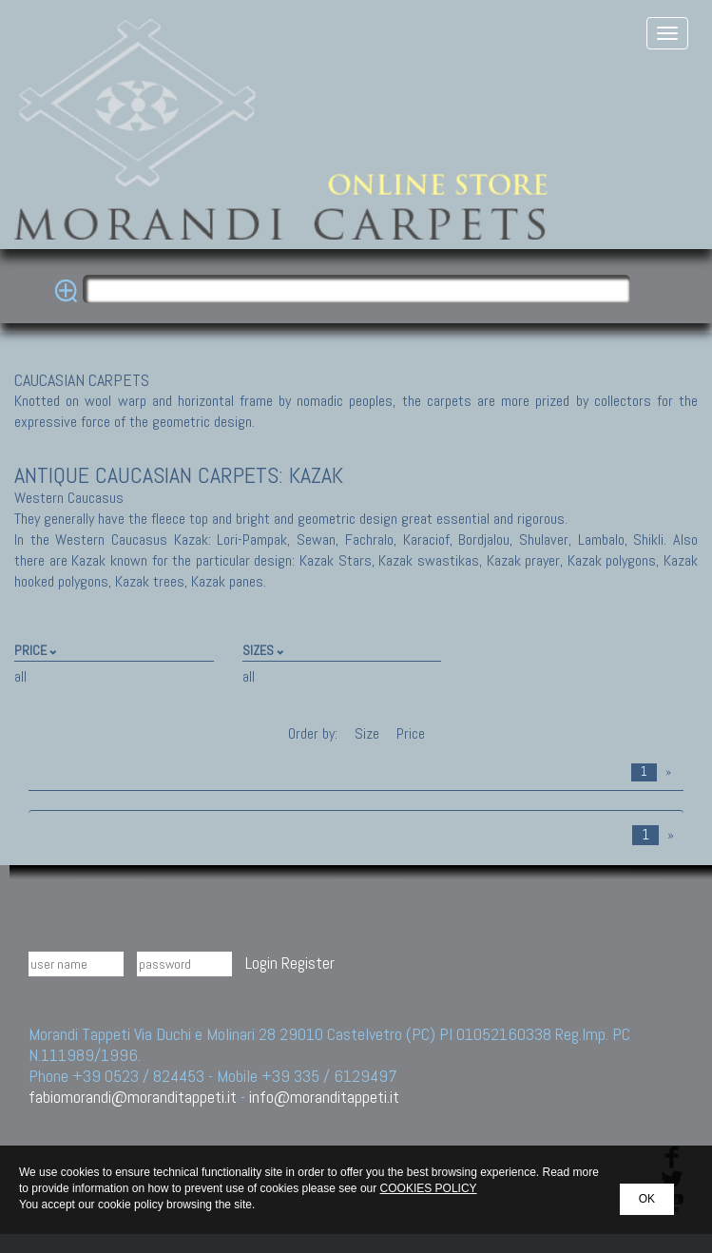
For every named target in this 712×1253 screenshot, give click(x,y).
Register (308, 962)
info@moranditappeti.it (324, 1097)
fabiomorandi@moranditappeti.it (133, 1097)
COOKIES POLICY (428, 1188)
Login (261, 962)
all (20, 676)
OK (647, 1198)
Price (409, 733)
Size (367, 733)
